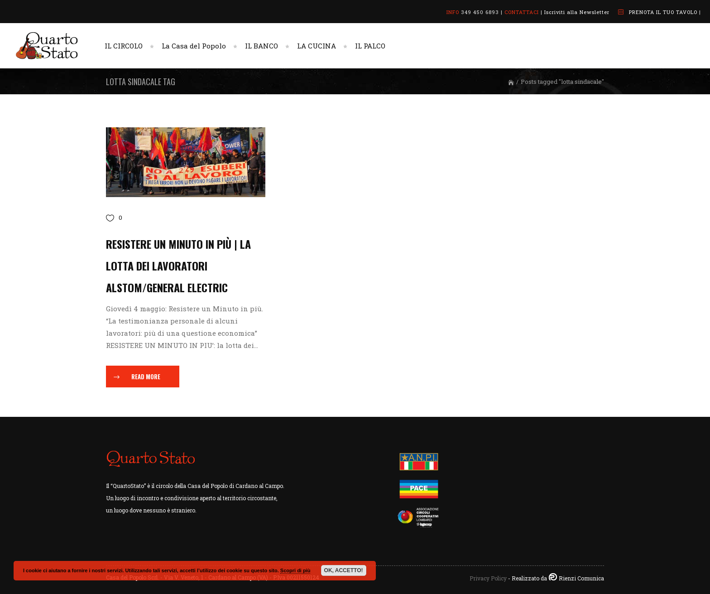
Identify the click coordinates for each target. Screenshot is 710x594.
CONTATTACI (521, 12)
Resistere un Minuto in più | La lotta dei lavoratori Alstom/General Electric (178, 265)
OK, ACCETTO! (343, 570)
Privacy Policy (488, 578)
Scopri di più (295, 570)
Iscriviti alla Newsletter (576, 12)
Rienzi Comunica (581, 578)
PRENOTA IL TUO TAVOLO (663, 12)
